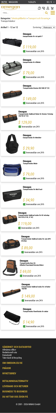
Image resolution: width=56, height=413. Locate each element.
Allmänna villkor (9, 349)
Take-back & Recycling (12, 357)
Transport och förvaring (38, 18)
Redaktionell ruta (9, 352)
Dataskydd (6, 355)
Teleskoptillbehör (19, 18)
